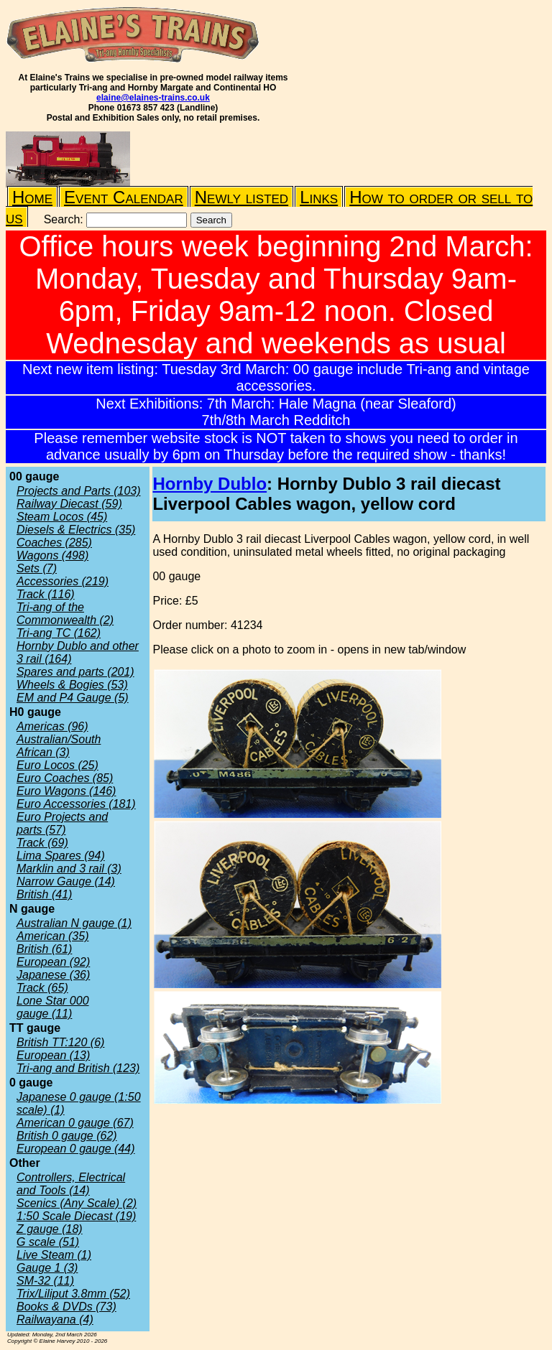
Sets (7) (37, 568)
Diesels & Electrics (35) (76, 529)
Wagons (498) (52, 555)
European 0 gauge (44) (76, 1148)
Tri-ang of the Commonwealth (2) (65, 613)
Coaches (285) (54, 542)
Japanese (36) (53, 975)
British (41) (44, 894)
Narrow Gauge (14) (66, 881)
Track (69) (42, 843)
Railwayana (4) (55, 1319)
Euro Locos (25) (57, 765)
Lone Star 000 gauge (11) (53, 1007)
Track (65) (42, 988)
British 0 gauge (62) (67, 1136)
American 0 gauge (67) (75, 1123)
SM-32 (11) (45, 1281)
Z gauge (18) (50, 1229)
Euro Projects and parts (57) (62, 823)
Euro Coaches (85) (65, 778)
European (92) (53, 962)
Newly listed (241, 197)
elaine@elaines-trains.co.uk (153, 98)
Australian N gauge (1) (74, 923)
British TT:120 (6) (60, 1042)
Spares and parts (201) (75, 672)
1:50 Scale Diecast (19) (76, 1216)
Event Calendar (123, 197)
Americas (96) (52, 726)
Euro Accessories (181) (76, 804)
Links (319, 197)
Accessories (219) (63, 581)
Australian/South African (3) (59, 745)
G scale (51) (48, 1242)
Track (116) (46, 594)
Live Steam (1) (54, 1255)
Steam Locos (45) (62, 517)
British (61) (44, 949)
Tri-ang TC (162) (59, 633)
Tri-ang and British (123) (78, 1068)
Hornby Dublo (209, 483)
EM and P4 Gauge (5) (73, 698)
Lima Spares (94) (61, 855)
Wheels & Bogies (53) (72, 685)
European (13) (53, 1055)
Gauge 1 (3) (47, 1268)
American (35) (52, 936)
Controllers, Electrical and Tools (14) (71, 1183)
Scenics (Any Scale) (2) (77, 1203)
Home (32, 197)
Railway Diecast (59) (69, 504)
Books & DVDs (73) (66, 1306)
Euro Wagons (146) (66, 791)
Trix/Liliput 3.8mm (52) (73, 1294)
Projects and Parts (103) (79, 491)
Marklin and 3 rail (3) (69, 868)
